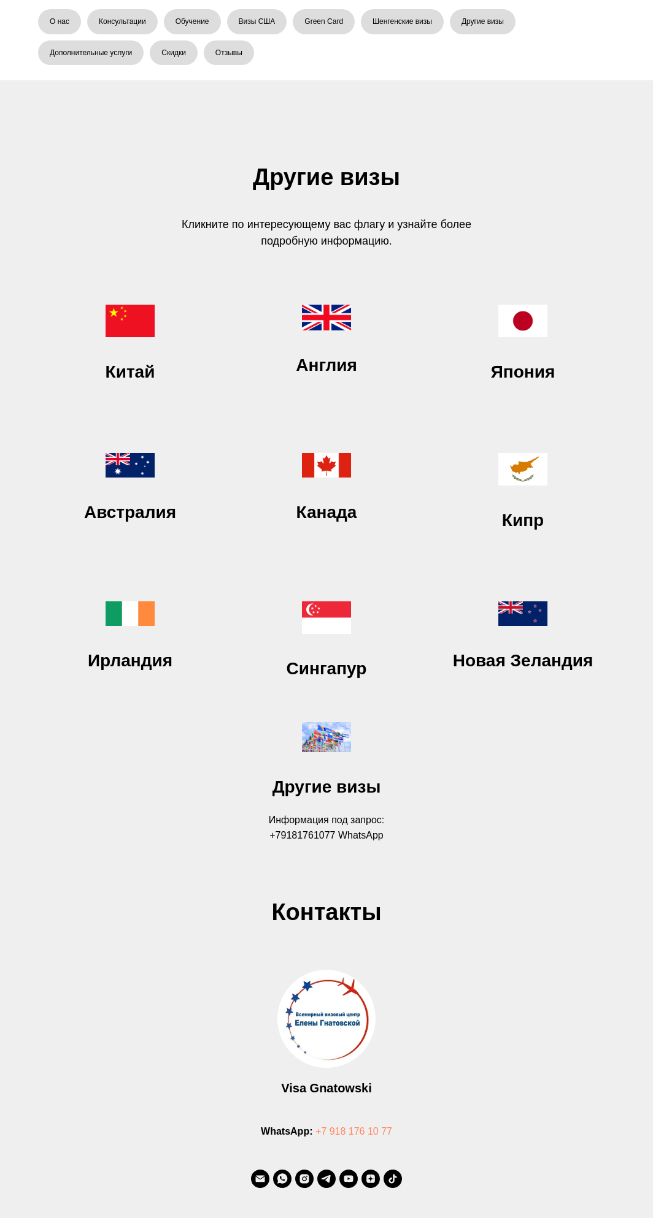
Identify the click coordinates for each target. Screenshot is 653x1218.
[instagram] (304, 1179)
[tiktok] (393, 1179)
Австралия (130, 512)
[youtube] (348, 1179)
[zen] (370, 1179)
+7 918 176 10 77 (353, 1131)
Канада (326, 512)
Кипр (523, 520)
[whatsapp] (282, 1179)
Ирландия (130, 660)
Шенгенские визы (402, 21)
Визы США (257, 21)
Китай (130, 371)
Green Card (323, 21)
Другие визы (483, 21)
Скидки (173, 52)
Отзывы (228, 52)
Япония (523, 371)
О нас (59, 21)
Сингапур (327, 668)
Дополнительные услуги (91, 52)
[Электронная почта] (260, 1179)
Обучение (192, 21)
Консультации (122, 21)
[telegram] (326, 1179)
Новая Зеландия (523, 660)
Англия (326, 365)
